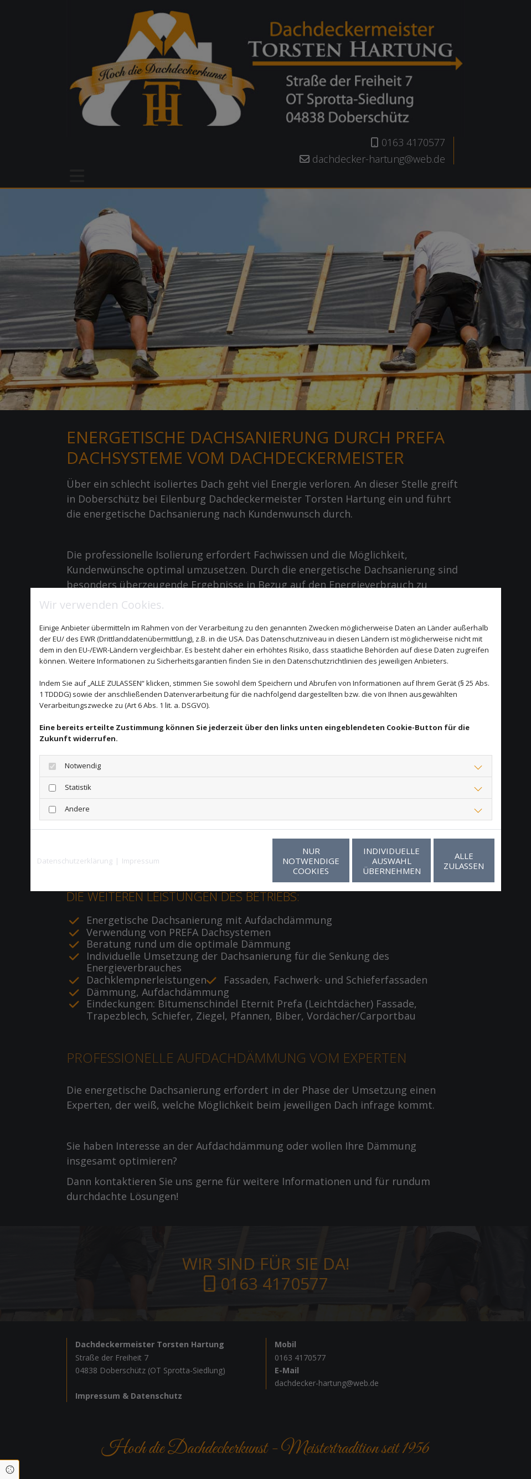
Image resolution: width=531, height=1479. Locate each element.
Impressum (140, 861)
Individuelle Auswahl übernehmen (338, 860)
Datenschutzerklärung (74, 861)
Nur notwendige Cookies (232, 860)
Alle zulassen (443, 860)
